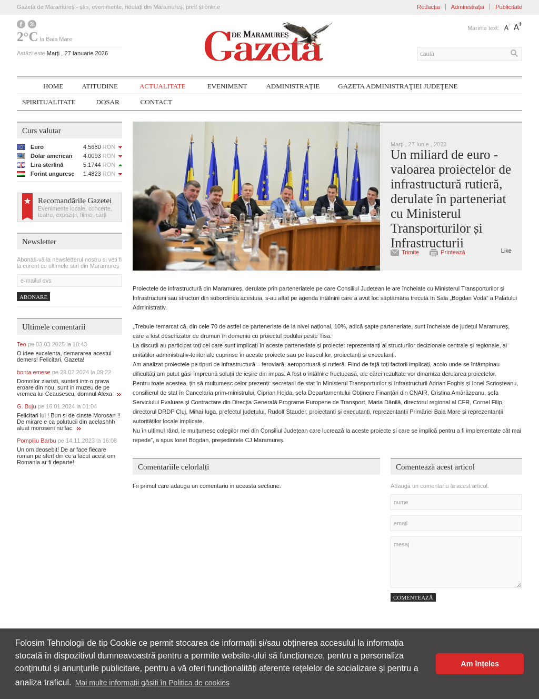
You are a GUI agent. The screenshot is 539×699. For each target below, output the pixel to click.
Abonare (33, 297)
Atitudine (100, 86)
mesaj (456, 562)
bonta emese (64, 372)
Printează (453, 252)
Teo (52, 344)
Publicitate (508, 7)
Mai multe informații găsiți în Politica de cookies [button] (152, 682)
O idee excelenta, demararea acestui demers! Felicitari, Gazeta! (64, 356)
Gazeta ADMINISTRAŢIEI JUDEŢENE (397, 86)
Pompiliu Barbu (67, 440)
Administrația (468, 7)
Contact (156, 102)
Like (506, 250)
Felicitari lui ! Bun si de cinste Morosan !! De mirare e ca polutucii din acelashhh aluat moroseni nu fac (69, 421)
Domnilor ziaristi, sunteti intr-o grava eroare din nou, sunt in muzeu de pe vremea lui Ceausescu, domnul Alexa (69, 387)
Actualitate (162, 86)
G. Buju (57, 406)
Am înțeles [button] (480, 664)
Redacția (428, 7)
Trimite (410, 252)
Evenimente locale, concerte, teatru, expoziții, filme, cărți (75, 211)
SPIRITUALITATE (49, 102)
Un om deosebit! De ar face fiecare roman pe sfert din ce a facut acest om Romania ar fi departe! (66, 455)
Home (53, 86)
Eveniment (227, 86)
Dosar (107, 102)
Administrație (293, 86)
